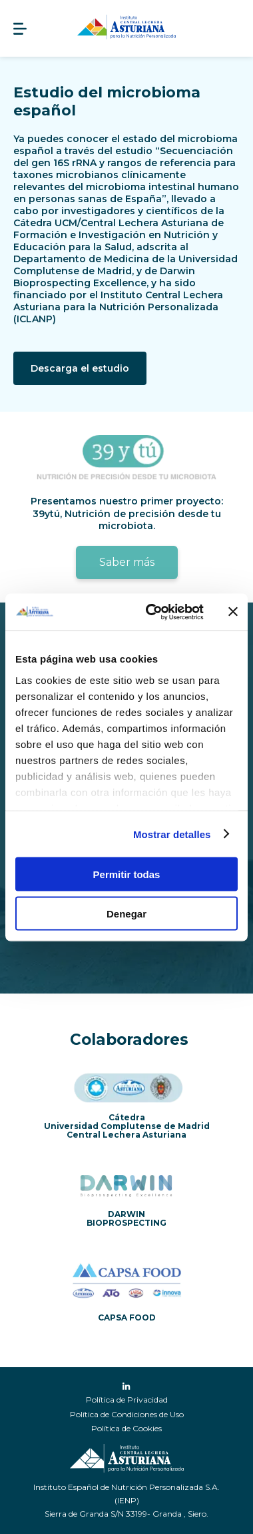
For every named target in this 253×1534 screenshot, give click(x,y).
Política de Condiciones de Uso (127, 1414)
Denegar (126, 913)
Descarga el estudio (80, 368)
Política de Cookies (126, 1428)
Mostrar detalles (172, 833)
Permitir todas (126, 874)
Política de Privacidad (127, 1400)
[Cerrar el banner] (233, 612)
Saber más (126, 562)
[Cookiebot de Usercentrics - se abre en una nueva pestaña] (152, 612)
